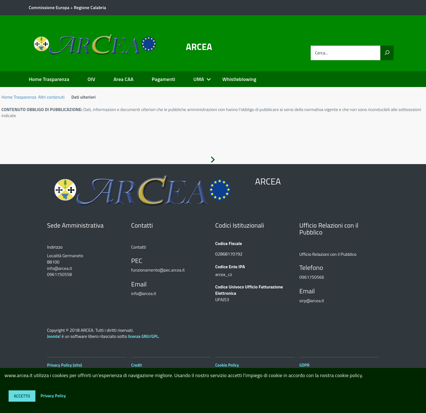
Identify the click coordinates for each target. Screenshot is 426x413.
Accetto (22, 396)
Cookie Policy (227, 365)
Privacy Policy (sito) (64, 365)
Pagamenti (163, 79)
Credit (136, 365)
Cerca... (321, 53)
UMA (198, 79)
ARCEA (199, 46)
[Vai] (387, 53)
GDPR (304, 365)
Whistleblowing (239, 79)
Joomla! (54, 336)
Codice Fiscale (228, 243)
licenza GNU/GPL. (143, 336)
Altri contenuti (51, 97)
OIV (91, 79)
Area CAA (123, 79)
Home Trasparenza (49, 79)
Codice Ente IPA (230, 267)
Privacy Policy (53, 395)
